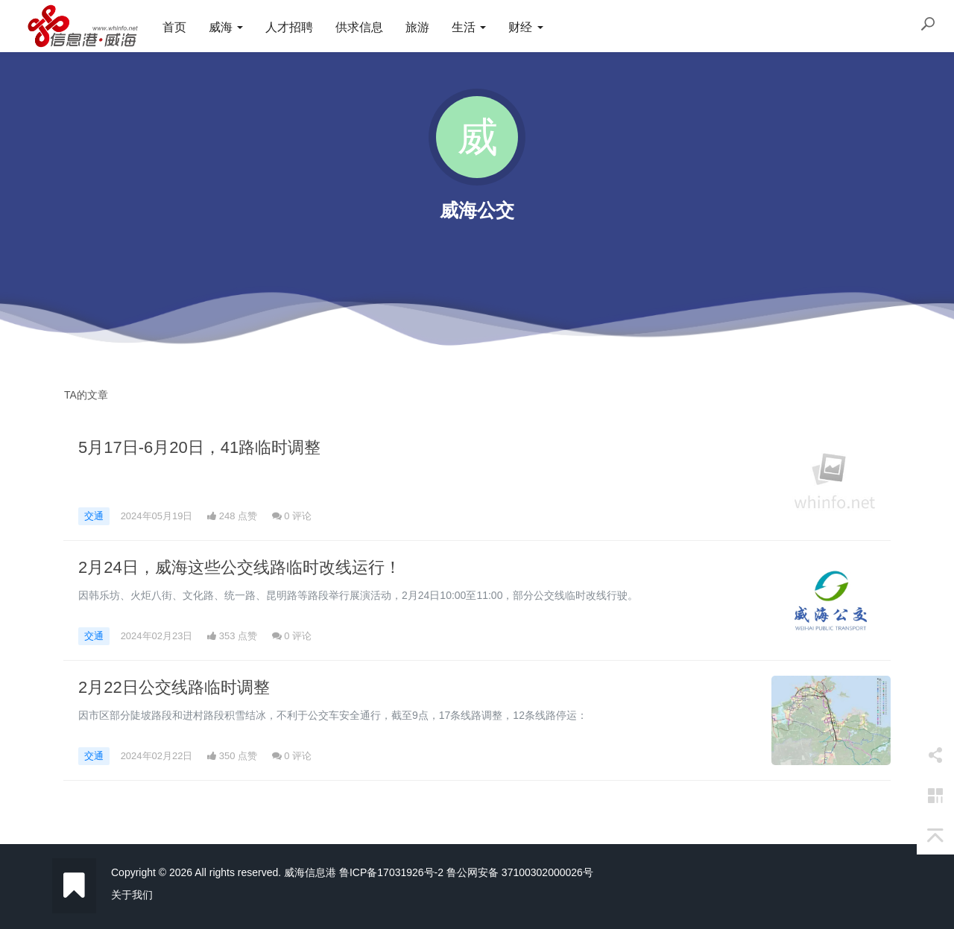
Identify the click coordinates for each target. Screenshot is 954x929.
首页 (174, 27)
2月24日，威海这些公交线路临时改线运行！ (239, 567)
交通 (94, 515)
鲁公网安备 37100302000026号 (519, 872)
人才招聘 (289, 27)
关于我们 (132, 895)
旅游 (417, 27)
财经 (525, 27)
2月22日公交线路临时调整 (174, 687)
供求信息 (359, 27)
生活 (469, 27)
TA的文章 (86, 395)
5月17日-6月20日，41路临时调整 (199, 447)
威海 (226, 27)
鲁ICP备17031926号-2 (391, 872)
